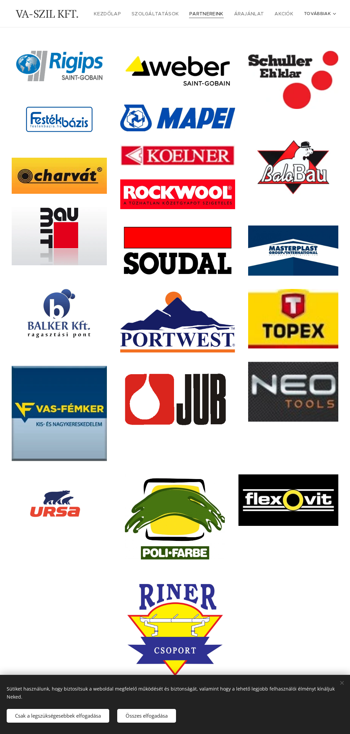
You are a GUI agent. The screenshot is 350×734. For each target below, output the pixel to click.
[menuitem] (121, 13)
